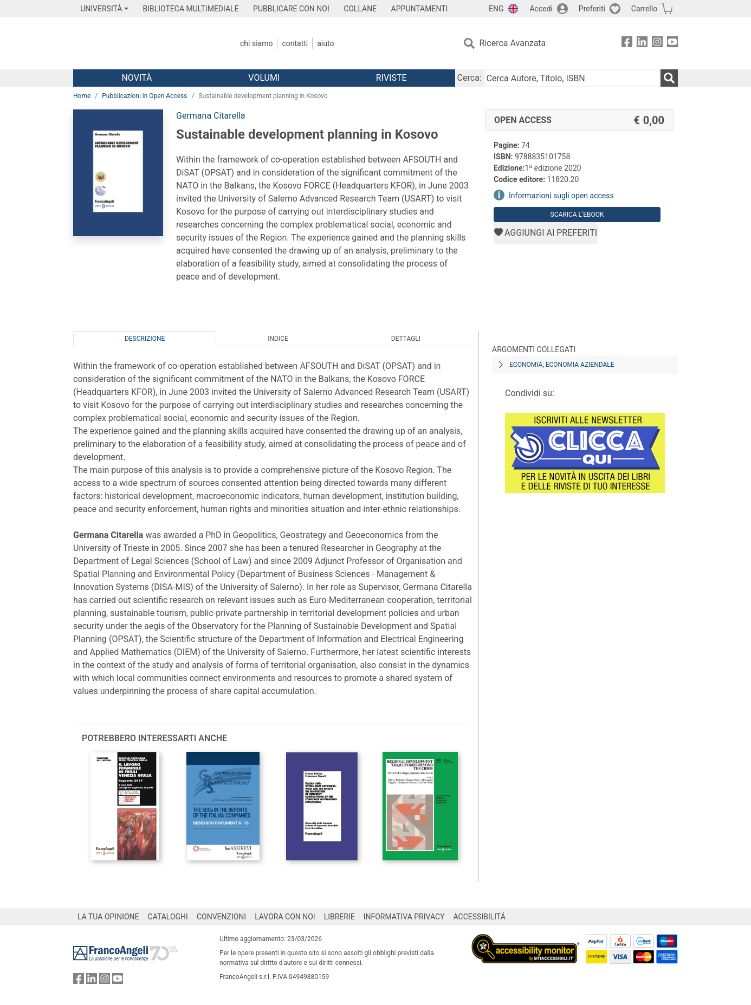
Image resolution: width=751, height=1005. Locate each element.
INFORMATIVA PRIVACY (404, 916)
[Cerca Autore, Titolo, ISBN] (572, 78)
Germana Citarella (210, 116)
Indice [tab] (278, 338)
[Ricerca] (669, 78)
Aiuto (325, 43)
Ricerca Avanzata (513, 43)
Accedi (541, 8)
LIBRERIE (339, 916)
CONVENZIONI (221, 916)
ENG (496, 8)
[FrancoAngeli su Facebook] (626, 43)
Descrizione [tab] (145, 338)
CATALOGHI (168, 916)
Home (81, 96)
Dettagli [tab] (405, 338)
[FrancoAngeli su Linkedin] (642, 43)
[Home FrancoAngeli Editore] (145, 43)
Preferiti (592, 8)
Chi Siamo (256, 43)
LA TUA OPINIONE (108, 916)
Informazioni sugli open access (561, 195)
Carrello (644, 8)
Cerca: (469, 78)
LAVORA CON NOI (285, 916)
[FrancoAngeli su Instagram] (657, 43)
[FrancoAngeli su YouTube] (672, 43)
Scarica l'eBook (577, 214)
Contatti (295, 43)
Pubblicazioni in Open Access (144, 96)
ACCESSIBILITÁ (480, 916)
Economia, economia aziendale (561, 364)
